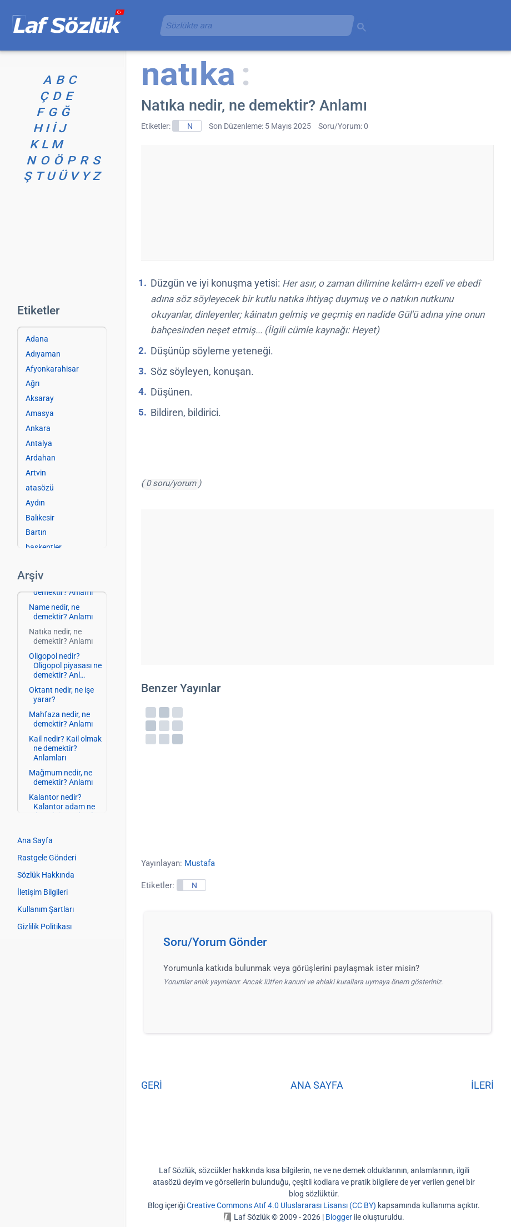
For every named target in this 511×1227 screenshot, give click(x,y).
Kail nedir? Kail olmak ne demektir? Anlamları (65, 748)
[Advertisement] (317, 200)
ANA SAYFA (316, 1085)
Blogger (338, 1217)
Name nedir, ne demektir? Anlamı (61, 612)
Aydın (35, 502)
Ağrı (32, 383)
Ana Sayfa (35, 840)
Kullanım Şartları (45, 909)
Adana (37, 338)
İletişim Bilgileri (42, 892)
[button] (321, 945)
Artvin (36, 472)
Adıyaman (43, 353)
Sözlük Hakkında (45, 874)
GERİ (151, 1085)
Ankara (38, 428)
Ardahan (41, 457)
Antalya (39, 443)
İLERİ (482, 1085)
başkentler (44, 547)
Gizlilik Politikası (44, 926)
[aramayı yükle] (253, 25)
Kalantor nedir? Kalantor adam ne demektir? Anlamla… (65, 806)
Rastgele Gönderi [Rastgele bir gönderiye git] (46, 857)
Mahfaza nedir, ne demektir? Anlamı (61, 719)
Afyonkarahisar (52, 368)
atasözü (40, 487)
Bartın (36, 532)
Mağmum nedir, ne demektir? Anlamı (61, 777)
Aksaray (40, 398)
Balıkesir (40, 517)
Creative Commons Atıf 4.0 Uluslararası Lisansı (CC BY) (281, 1205)
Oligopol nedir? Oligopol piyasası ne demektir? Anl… (65, 665)
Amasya (40, 413)
